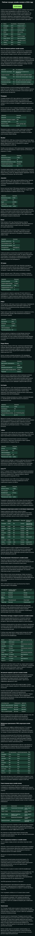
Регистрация (17, 6)
